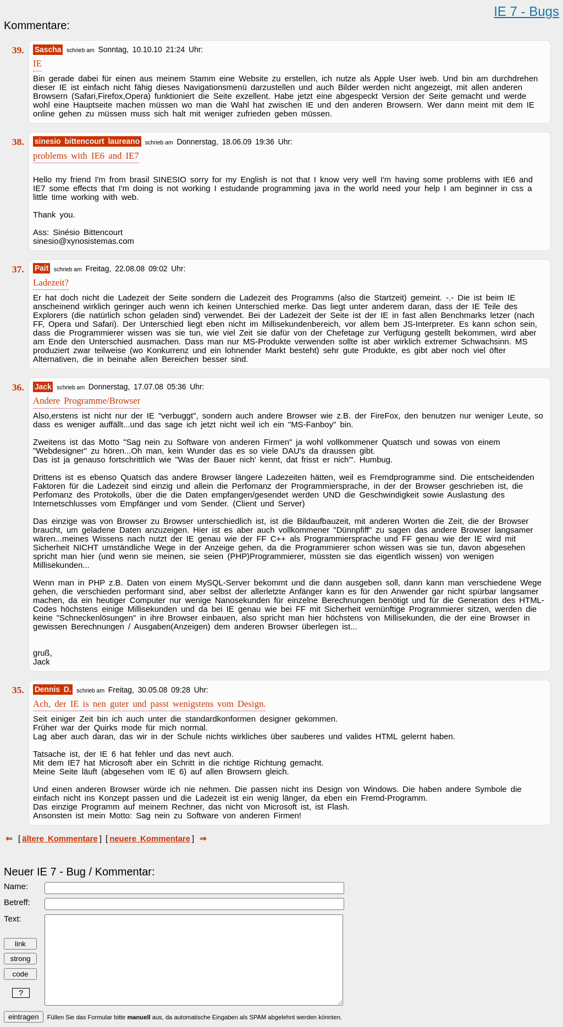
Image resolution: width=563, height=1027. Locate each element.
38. (18, 141)
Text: (12, 918)
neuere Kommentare (149, 838)
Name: (16, 886)
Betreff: (17, 902)
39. (18, 49)
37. (18, 269)
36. (18, 387)
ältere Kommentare (60, 838)
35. (18, 689)
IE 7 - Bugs (526, 11)
